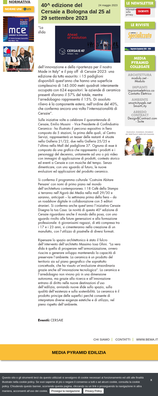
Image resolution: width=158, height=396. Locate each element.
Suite (140, 121)
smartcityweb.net (139, 103)
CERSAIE (57, 320)
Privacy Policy (93, 390)
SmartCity (139, 106)
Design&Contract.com (142, 118)
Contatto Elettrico (139, 93)
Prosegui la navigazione (65, 390)
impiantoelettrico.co (141, 90)
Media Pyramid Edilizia (79, 352)
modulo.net (138, 78)
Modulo (140, 81)
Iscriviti (143, 11)
